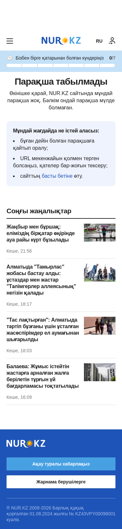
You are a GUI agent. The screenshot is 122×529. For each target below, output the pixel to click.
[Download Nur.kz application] (61, 15)
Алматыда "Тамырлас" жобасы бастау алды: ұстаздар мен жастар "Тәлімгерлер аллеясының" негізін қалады (41, 280)
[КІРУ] (112, 41)
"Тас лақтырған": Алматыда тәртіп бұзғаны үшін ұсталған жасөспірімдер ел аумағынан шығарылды (43, 329)
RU (99, 41)
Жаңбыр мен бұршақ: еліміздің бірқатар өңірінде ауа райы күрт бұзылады (41, 233)
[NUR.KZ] (61, 41)
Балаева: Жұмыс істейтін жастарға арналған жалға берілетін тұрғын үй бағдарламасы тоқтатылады (43, 376)
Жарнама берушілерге (61, 481)
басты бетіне (57, 176)
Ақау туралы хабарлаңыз (60, 463)
